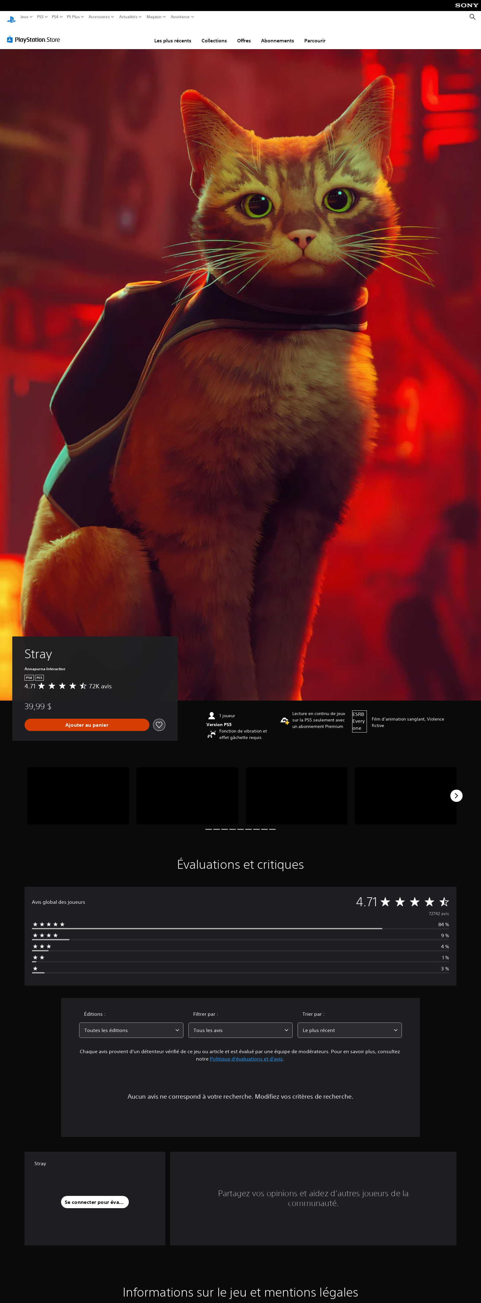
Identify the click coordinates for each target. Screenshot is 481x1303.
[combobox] (131, 1024)
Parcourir (314, 35)
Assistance (180, 16)
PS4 (55, 16)
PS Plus (73, 16)
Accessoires (99, 16)
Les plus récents (172, 35)
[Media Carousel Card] (78, 790)
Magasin (154, 16)
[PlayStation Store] (35, 33)
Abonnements (277, 35)
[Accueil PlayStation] (11, 17)
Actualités (128, 16)
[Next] (456, 790)
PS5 (40, 16)
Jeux (25, 16)
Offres (244, 35)
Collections (214, 35)
